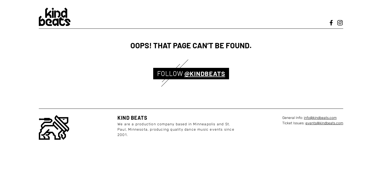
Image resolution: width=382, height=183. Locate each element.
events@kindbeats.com (324, 123)
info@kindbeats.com (320, 118)
